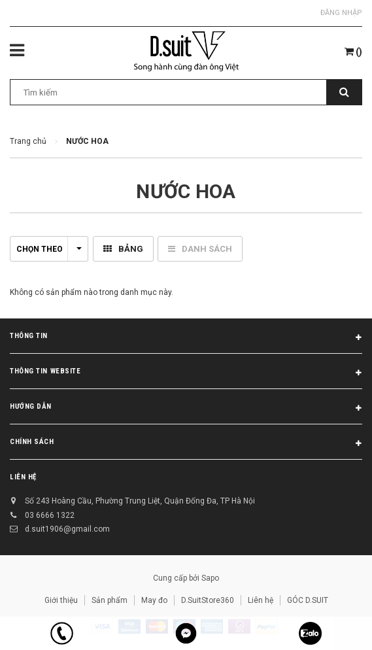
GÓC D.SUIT (307, 600)
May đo (154, 600)
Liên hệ (23, 477)
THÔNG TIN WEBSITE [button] (186, 373)
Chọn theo (49, 249)
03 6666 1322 (50, 515)
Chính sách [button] (186, 444)
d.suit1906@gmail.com (67, 529)
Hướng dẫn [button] (186, 409)
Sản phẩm (109, 600)
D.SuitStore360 (207, 600)
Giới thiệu (61, 600)
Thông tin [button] (186, 338)
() (353, 51)
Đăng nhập (341, 13)
